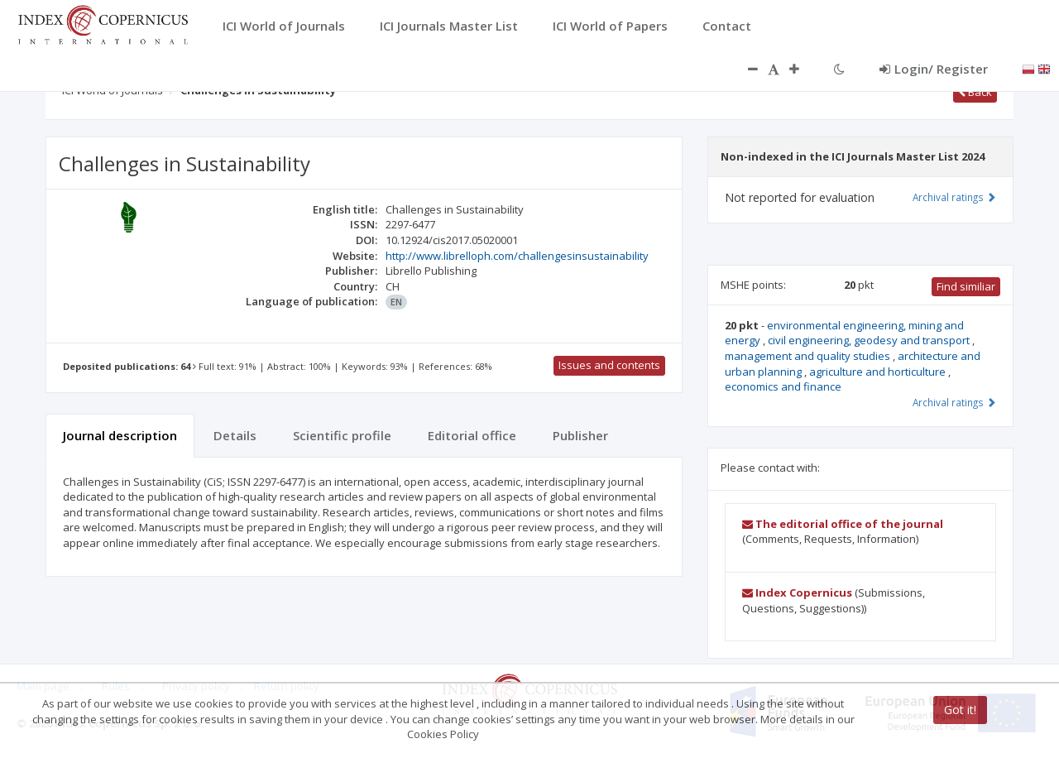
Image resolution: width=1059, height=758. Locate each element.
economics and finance (783, 386)
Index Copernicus (797, 592)
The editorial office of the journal (842, 523)
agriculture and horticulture (878, 371)
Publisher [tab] (580, 435)
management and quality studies (809, 355)
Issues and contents (609, 364)
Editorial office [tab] (472, 435)
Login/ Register (933, 68)
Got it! (960, 709)
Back (975, 91)
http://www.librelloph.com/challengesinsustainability (517, 255)
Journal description (120, 435)
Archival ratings (954, 197)
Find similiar (966, 286)
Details (234, 435)
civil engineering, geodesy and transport (870, 340)
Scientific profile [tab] (342, 435)
